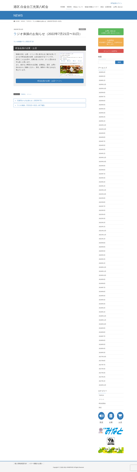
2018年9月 (102, 328)
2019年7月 (102, 287)
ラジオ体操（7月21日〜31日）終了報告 (31, 105)
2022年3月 (102, 218)
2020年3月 (102, 255)
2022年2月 (102, 222)
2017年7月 (102, 364)
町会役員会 (102, 403)
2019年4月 (102, 300)
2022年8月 (102, 202)
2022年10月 (102, 194)
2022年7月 (102, 206)
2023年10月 (102, 161)
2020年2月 (102, 259)
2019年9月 (102, 279)
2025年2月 (102, 117)
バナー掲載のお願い (36, 463)
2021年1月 (102, 239)
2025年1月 (102, 121)
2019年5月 (102, 295)
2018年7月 (102, 336)
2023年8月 (102, 170)
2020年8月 (102, 243)
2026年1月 (102, 80)
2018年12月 (102, 316)
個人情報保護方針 (21, 463)
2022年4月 (102, 214)
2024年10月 (102, 129)
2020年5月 (102, 251)
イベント (29, 94)
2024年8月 (102, 137)
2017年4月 (102, 369)
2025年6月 (102, 100)
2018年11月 (102, 320)
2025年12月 (102, 84)
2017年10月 (102, 356)
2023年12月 (102, 157)
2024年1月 (102, 153)
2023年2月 (102, 182)
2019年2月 (102, 308)
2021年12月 (102, 230)
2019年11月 (102, 271)
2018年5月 (102, 344)
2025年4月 (102, 109)
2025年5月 (102, 104)
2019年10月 (102, 275)
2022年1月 (102, 226)
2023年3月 (102, 178)
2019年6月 (102, 291)
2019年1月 (102, 312)
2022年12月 (102, 190)
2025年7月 (102, 96)
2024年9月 (102, 133)
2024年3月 (102, 149)
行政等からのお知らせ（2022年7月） (30, 100)
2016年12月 (102, 385)
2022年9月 (102, 198)
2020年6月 (102, 247)
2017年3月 (102, 373)
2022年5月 (102, 210)
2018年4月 (102, 348)
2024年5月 (102, 145)
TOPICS (82, 29)
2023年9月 (102, 165)
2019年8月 (102, 283)
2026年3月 (102, 76)
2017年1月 (102, 381)
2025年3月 (102, 113)
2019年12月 (102, 267)
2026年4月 (102, 72)
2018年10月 (102, 324)
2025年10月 (102, 88)
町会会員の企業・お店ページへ (50, 81)
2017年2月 (102, 377)
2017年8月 (102, 360)
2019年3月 (102, 304)
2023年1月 (102, 186)
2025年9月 (102, 92)
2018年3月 (102, 352)
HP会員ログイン (116, 3)
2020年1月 (102, 263)
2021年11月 (102, 234)
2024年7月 (102, 141)
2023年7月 (102, 174)
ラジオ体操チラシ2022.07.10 (24, 41)
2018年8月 (102, 332)
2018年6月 (102, 340)
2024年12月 (102, 125)
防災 (100, 407)
